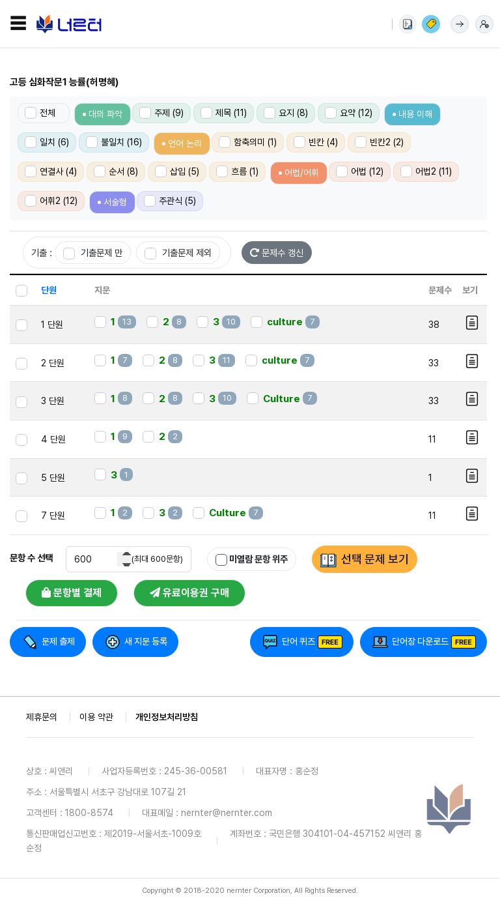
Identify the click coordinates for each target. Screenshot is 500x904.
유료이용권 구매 (189, 593)
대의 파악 (105, 114)
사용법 (407, 24)
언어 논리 (185, 143)
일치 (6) (47, 142)
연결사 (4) (51, 171)
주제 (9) (161, 113)
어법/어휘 (302, 173)
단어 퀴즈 (298, 641)
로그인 (460, 24)
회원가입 (484, 24)
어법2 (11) (426, 171)
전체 (40, 113)
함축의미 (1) (248, 142)
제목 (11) (224, 113)
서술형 (115, 202)
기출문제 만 (92, 253)
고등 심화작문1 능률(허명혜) (64, 82)
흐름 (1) (237, 171)
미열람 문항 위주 (251, 559)
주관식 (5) (170, 201)
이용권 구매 (431, 24)
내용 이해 (415, 114)
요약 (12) (348, 113)
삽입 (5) (177, 171)
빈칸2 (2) (379, 142)
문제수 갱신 (276, 252)
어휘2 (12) (51, 201)
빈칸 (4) (316, 142)
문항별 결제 (72, 593)
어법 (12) (359, 171)
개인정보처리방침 (166, 717)
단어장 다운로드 (420, 641)
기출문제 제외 (178, 253)
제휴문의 (41, 717)
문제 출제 (58, 641)
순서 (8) (116, 171)
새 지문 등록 (145, 641)
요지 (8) (286, 113)
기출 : (41, 252)
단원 (49, 290)
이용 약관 (96, 717)
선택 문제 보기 (375, 559)
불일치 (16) (114, 142)
